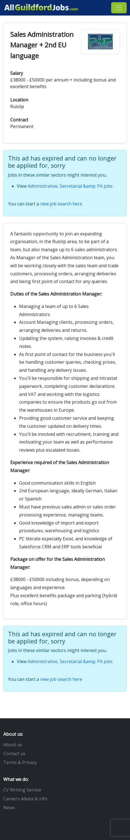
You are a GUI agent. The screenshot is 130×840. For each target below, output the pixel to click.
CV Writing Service (22, 790)
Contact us (14, 753)
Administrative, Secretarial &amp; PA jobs (70, 186)
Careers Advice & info (25, 799)
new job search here (61, 204)
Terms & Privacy (20, 762)
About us (12, 745)
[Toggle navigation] (119, 7)
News (9, 808)
